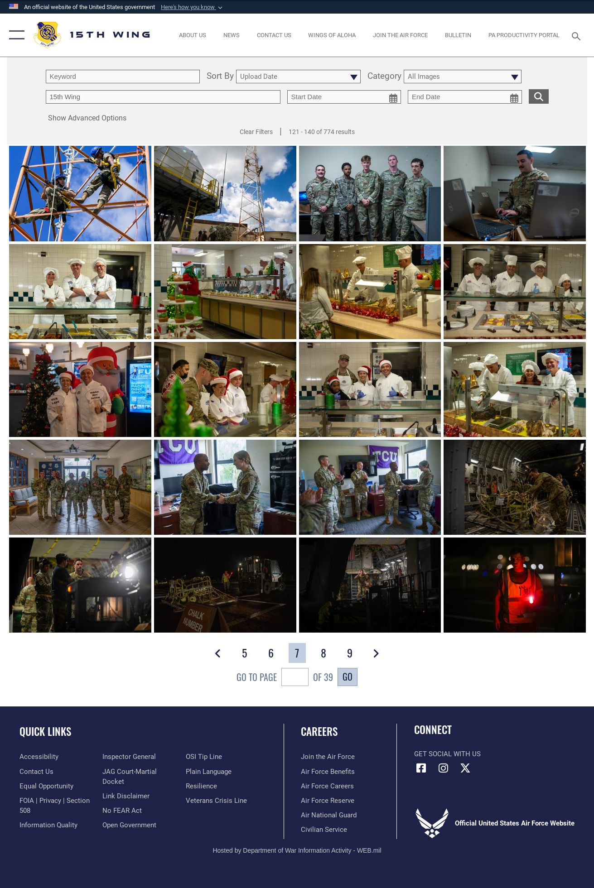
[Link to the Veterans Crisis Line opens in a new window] (216, 801)
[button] (192, 7)
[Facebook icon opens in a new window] (421, 768)
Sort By (220, 76)
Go (348, 676)
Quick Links (45, 731)
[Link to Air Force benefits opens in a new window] (328, 772)
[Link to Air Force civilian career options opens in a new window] (324, 830)
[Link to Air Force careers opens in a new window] (327, 786)
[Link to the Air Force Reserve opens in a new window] (327, 801)
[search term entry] (123, 76)
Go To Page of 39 (285, 678)
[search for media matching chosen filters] (539, 96)
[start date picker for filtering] (344, 97)
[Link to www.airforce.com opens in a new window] (328, 757)
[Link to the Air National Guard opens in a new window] (329, 815)
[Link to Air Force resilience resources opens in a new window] (201, 786)
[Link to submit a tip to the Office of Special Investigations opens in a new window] (204, 757)
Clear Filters (256, 131)
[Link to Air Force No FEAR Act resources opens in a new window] (122, 810)
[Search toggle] (577, 35)
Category (384, 76)
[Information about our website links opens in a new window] (126, 796)
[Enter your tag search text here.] (163, 97)
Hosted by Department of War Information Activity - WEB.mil (296, 850)
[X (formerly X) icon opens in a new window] (465, 768)
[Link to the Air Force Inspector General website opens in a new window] (129, 757)
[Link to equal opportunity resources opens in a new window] (46, 786)
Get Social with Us (447, 754)
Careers (319, 731)
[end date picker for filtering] (465, 97)
